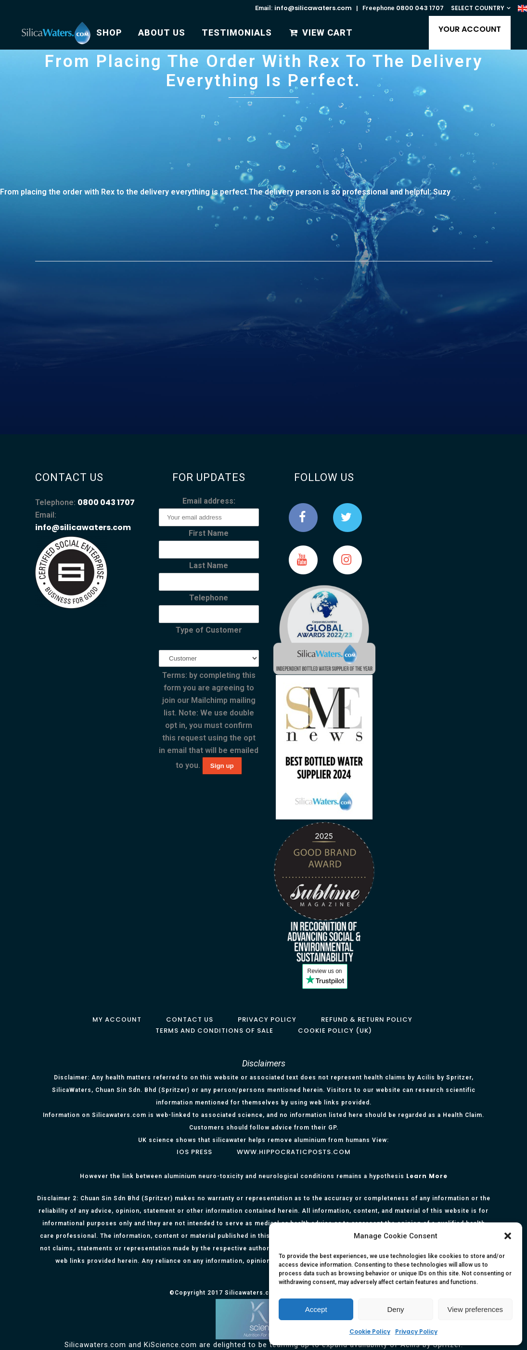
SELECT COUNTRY (477, 8)
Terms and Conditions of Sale (214, 1030)
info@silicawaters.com (313, 8)
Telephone (208, 597)
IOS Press (194, 1151)
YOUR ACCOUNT (464, 29)
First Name (209, 533)
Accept (316, 1309)
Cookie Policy (369, 1331)
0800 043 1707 (420, 8)
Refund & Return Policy (366, 1019)
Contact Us (189, 1019)
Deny (395, 1309)
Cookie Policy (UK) (335, 1030)
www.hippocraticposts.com (294, 1151)
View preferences (475, 1309)
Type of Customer (209, 630)
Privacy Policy (416, 1331)
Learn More (427, 1176)
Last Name (208, 565)
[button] (508, 1236)
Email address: (208, 501)
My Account (116, 1019)
